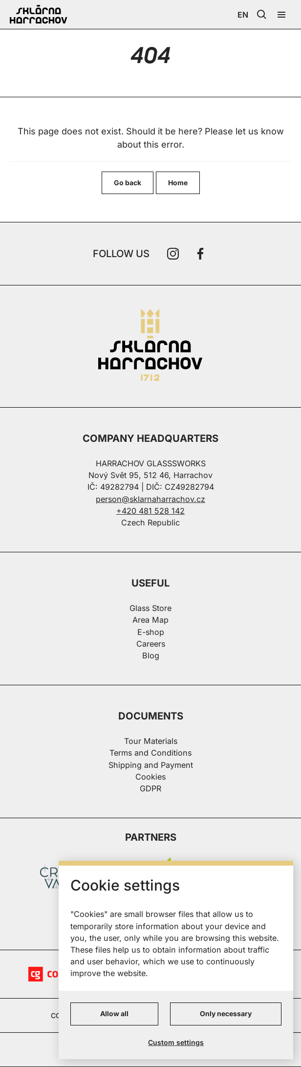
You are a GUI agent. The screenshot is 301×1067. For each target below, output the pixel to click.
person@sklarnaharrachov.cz (150, 499)
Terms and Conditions (150, 753)
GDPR (150, 788)
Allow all (114, 1013)
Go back (127, 182)
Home (178, 182)
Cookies (150, 777)
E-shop (150, 632)
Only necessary (226, 1013)
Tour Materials (150, 741)
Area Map (150, 620)
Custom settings (176, 1042)
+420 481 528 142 (150, 511)
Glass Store (150, 608)
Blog (150, 655)
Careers (150, 644)
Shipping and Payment (150, 765)
